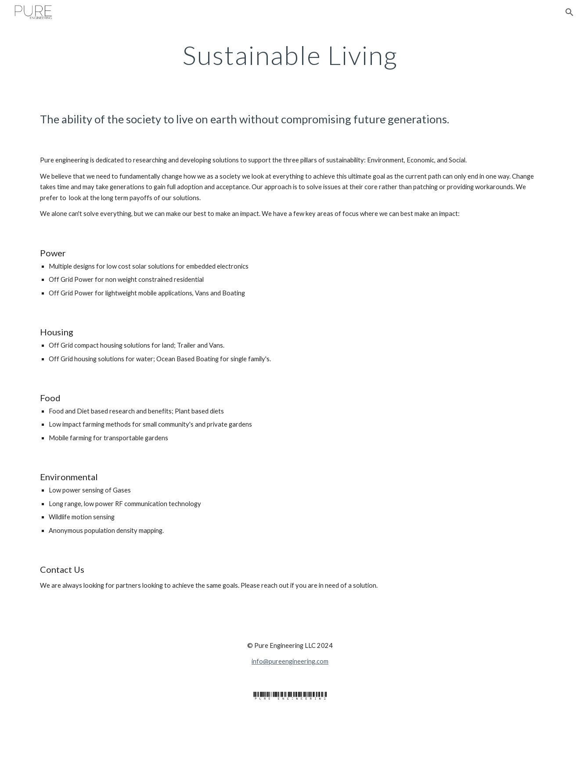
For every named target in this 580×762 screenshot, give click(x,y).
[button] (569, 12)
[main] (290, 55)
